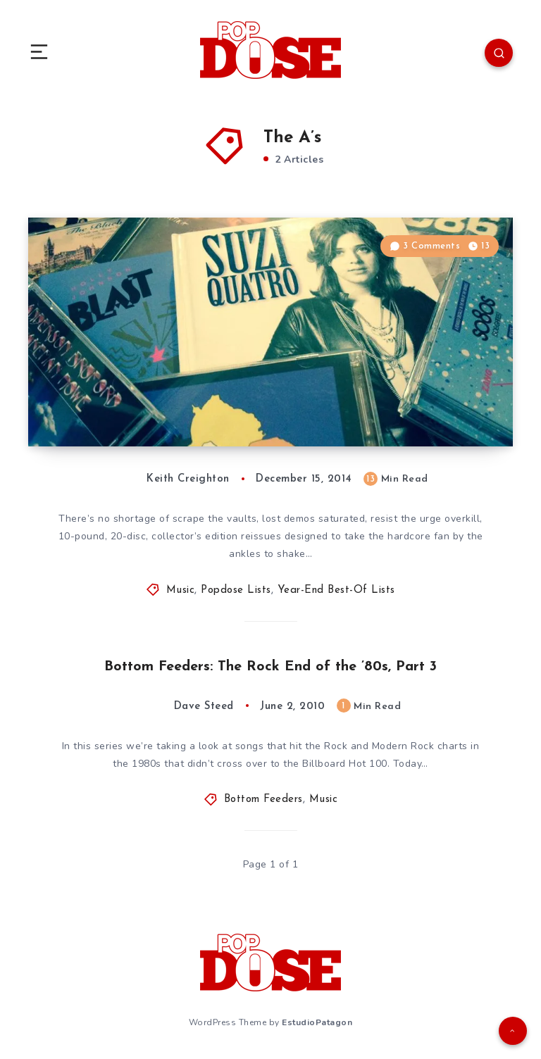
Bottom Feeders (263, 799)
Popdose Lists (236, 590)
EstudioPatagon (317, 1022)
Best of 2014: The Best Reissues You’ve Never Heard (180, 408)
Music (180, 590)
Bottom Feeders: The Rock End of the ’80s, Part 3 (270, 667)
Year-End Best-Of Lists (336, 590)
